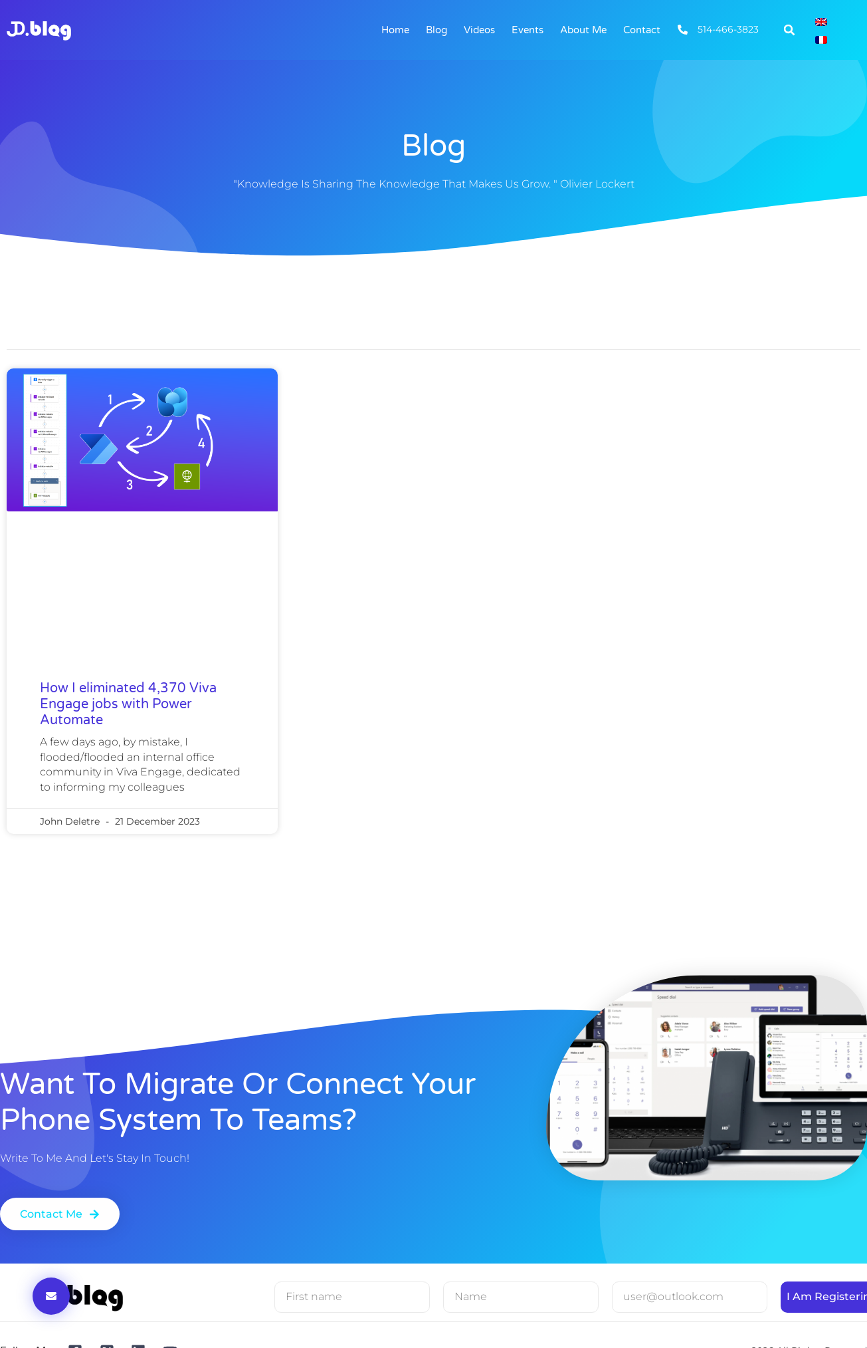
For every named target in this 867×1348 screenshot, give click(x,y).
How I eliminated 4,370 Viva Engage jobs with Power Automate (128, 704)
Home (395, 30)
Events (527, 30)
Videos (479, 30)
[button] (789, 30)
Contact (641, 30)
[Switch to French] (821, 39)
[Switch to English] (821, 21)
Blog (436, 30)
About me (583, 30)
